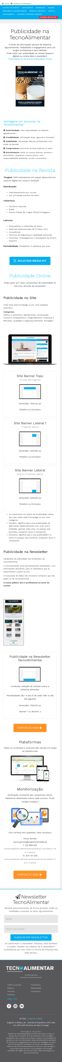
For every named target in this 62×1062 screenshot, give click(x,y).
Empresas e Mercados (37, 11)
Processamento (9, 14)
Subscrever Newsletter (31, 937)
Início (5, 4)
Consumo (51, 7)
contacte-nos (30, 727)
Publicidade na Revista (19, 59)
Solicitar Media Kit (30, 260)
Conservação (40, 7)
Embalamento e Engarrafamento (15, 11)
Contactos (36, 991)
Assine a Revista (48, 17)
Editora (10, 988)
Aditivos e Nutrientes (11, 7)
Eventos (11, 994)
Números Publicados (21, 4)
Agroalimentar (27, 7)
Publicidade (36, 988)
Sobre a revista (14, 985)
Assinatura (36, 985)
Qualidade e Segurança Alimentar (29, 14)
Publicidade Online (42, 59)
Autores (11, 991)
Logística (51, 11)
